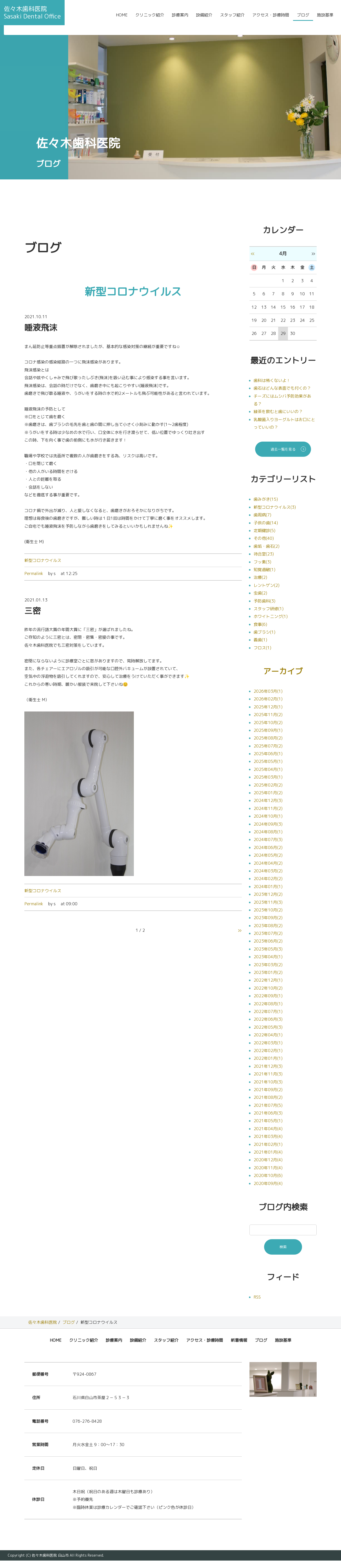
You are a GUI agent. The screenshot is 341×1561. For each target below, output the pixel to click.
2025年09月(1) (268, 730)
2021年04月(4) (268, 1129)
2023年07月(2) (268, 934)
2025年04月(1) (268, 769)
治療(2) (260, 577)
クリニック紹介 (149, 19)
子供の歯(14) (266, 523)
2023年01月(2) (268, 972)
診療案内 (180, 19)
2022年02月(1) (268, 1051)
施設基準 (325, 19)
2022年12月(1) (268, 980)
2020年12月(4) (268, 1160)
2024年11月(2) (268, 808)
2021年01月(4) (268, 1152)
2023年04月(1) (268, 957)
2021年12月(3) (268, 1066)
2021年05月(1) (268, 1121)
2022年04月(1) (268, 1035)
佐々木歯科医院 (42, 1323)
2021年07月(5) (268, 1105)
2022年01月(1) (268, 1059)
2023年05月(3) (268, 949)
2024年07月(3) (268, 840)
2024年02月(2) (268, 879)
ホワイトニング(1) (271, 616)
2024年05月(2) (268, 856)
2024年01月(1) (268, 887)
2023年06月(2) (268, 941)
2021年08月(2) (268, 1098)
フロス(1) (262, 648)
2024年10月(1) (268, 816)
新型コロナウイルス (42, 560)
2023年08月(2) (268, 926)
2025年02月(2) (268, 785)
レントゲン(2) (266, 585)
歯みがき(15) (266, 499)
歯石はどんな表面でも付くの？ (282, 388)
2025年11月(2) (268, 715)
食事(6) (260, 624)
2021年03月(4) (268, 1137)
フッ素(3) (262, 562)
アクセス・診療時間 (270, 19)
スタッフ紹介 (232, 19)
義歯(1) (260, 640)
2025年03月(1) (268, 777)
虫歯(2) (260, 593)
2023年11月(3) (268, 902)
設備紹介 (204, 19)
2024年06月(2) (268, 848)
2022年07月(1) (268, 1012)
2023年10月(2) (268, 910)
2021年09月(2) (268, 1090)
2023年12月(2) (268, 895)
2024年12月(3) (268, 801)
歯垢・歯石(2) (266, 546)
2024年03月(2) (268, 871)
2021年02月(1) (268, 1144)
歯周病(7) (262, 515)
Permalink (33, 573)
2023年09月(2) (268, 918)
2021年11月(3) (268, 1074)
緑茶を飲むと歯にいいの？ (278, 411)
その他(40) (264, 538)
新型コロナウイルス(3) (275, 507)
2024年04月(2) (268, 863)
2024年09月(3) (268, 824)
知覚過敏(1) (264, 569)
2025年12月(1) (268, 707)
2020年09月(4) (268, 1183)
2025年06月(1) (268, 754)
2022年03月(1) (268, 1043)
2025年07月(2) (268, 746)
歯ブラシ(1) (264, 632)
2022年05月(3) (268, 1027)
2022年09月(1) (268, 996)
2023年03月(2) (268, 965)
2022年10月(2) (268, 988)
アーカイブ (283, 671)
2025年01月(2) (268, 793)
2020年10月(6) (268, 1176)
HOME (122, 19)
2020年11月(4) (268, 1168)
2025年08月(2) (268, 738)
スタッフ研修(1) (269, 608)
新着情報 (239, 1340)
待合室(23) (264, 554)
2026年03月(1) (268, 691)
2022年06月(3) (268, 1020)
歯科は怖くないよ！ (272, 380)
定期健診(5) (264, 530)
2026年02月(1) (268, 699)
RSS (257, 1297)
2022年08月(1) (268, 1004)
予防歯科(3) (264, 601)
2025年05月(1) (268, 762)
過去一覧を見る (283, 449)
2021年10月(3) (268, 1082)
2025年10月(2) (268, 723)
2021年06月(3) (268, 1113)
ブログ (303, 19)
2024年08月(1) (268, 832)
